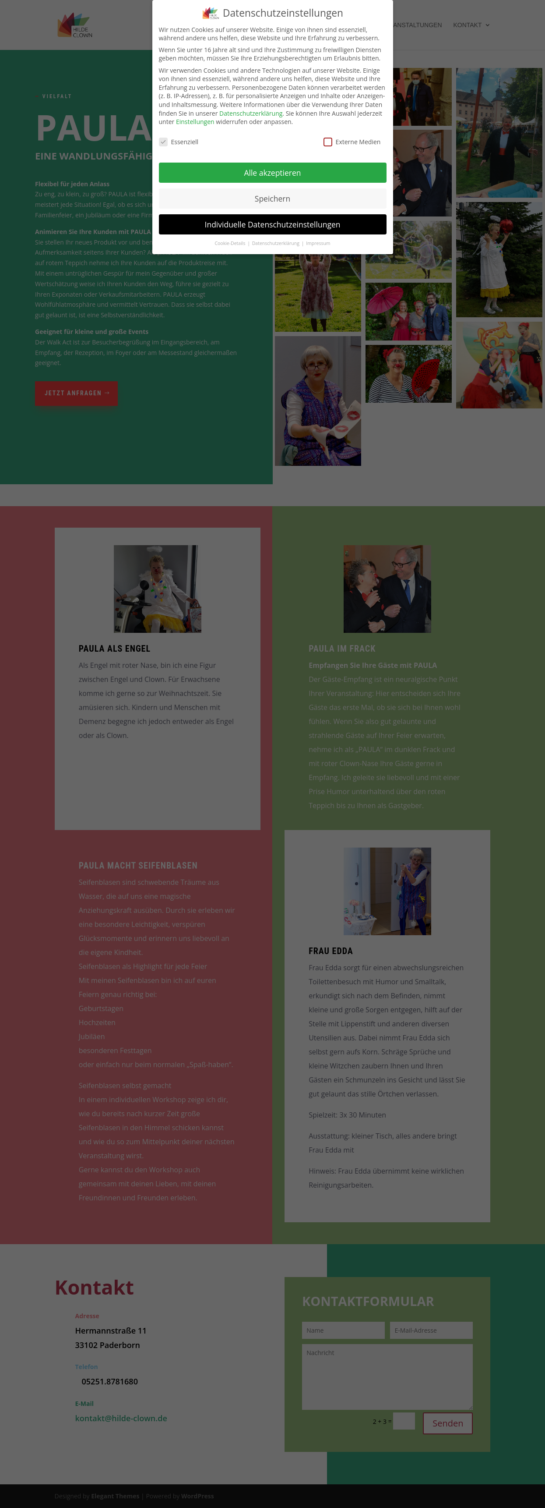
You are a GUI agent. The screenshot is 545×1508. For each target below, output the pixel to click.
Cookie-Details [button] (230, 243)
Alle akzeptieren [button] (272, 172)
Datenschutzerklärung (250, 113)
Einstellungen (195, 121)
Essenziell (179, 142)
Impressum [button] (318, 243)
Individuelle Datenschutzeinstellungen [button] (273, 224)
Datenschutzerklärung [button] (276, 243)
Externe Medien (352, 142)
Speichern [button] (272, 198)
